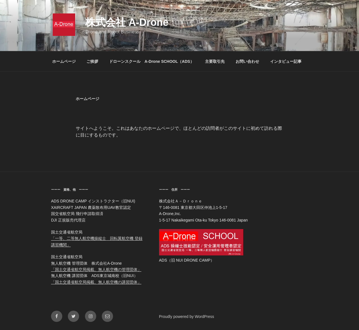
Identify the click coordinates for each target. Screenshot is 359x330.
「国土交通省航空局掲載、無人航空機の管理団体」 (96, 269)
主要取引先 (215, 61)
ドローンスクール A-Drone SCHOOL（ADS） (151, 61)
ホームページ (64, 61)
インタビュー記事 (286, 61)
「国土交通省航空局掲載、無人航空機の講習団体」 (96, 282)
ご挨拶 (92, 61)
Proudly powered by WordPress (186, 316)
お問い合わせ (247, 61)
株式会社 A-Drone (126, 22)
